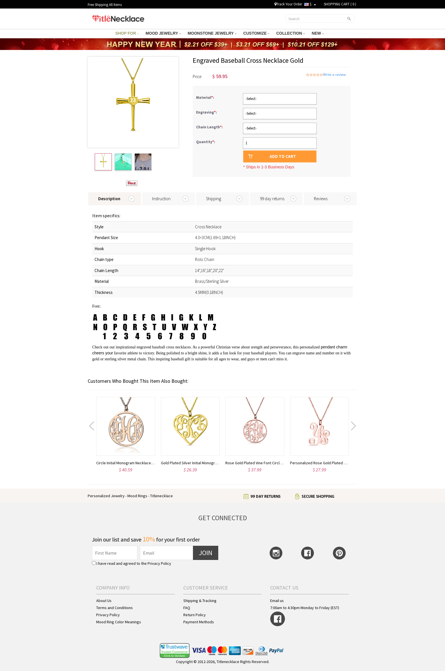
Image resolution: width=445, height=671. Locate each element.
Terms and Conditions (114, 607)
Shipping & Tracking (200, 600)
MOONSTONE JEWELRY (212, 33)
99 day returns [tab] (272, 198)
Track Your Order (288, 4)
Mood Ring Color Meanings (118, 621)
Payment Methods (198, 621)
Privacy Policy (159, 563)
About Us (104, 600)
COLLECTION (290, 33)
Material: (205, 97)
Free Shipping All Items (105, 4)
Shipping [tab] (213, 198)
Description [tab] (109, 198)
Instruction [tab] (161, 198)
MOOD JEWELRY (163, 33)
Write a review (334, 74)
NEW (318, 33)
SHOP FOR (127, 33)
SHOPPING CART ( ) (340, 4)
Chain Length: (210, 127)
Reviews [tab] (321, 198)
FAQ (186, 607)
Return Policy (194, 614)
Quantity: (205, 141)
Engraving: (207, 112)
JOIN (205, 552)
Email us (277, 600)
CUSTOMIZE (256, 33)
